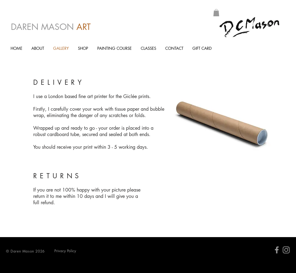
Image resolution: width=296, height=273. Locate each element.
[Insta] (286, 249)
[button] (216, 12)
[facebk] (276, 249)
